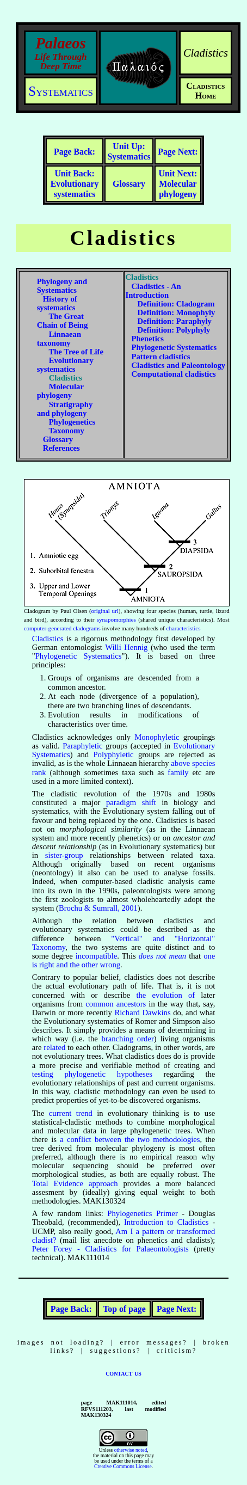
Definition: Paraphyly (174, 321)
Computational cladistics (174, 374)
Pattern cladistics (161, 356)
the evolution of (165, 995)
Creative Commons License (123, 1466)
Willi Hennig (126, 647)
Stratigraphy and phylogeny (65, 409)
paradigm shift (131, 802)
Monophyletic (156, 737)
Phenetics (148, 338)
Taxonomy (66, 430)
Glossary (58, 439)
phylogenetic (85, 1074)
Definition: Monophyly (176, 312)
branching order (128, 1038)
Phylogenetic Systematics (174, 347)
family (178, 772)
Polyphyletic (113, 754)
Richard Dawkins (143, 1012)
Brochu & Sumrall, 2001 (98, 908)
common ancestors (115, 1003)
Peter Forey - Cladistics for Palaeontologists (110, 1248)
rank (39, 772)
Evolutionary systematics (74, 183)
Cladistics (48, 638)
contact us (123, 1373)
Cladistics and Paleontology (179, 365)
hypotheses (134, 1074)
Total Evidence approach (75, 1183)
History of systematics (57, 303)
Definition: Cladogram (175, 303)
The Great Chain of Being (62, 320)
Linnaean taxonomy (59, 338)
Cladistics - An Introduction (153, 290)
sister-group (64, 855)
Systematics (60, 91)
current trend (70, 1113)
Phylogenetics (72, 422)
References (61, 448)
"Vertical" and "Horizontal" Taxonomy (123, 943)
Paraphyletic (82, 745)
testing (42, 1074)
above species (193, 763)
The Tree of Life (75, 351)
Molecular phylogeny (178, 183)
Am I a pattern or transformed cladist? (123, 1235)
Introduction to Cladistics (166, 1222)
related (54, 1047)
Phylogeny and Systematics (62, 285)
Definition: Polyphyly (173, 330)
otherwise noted (130, 1450)
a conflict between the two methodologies (130, 1139)
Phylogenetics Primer (142, 1213)
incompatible (97, 956)
